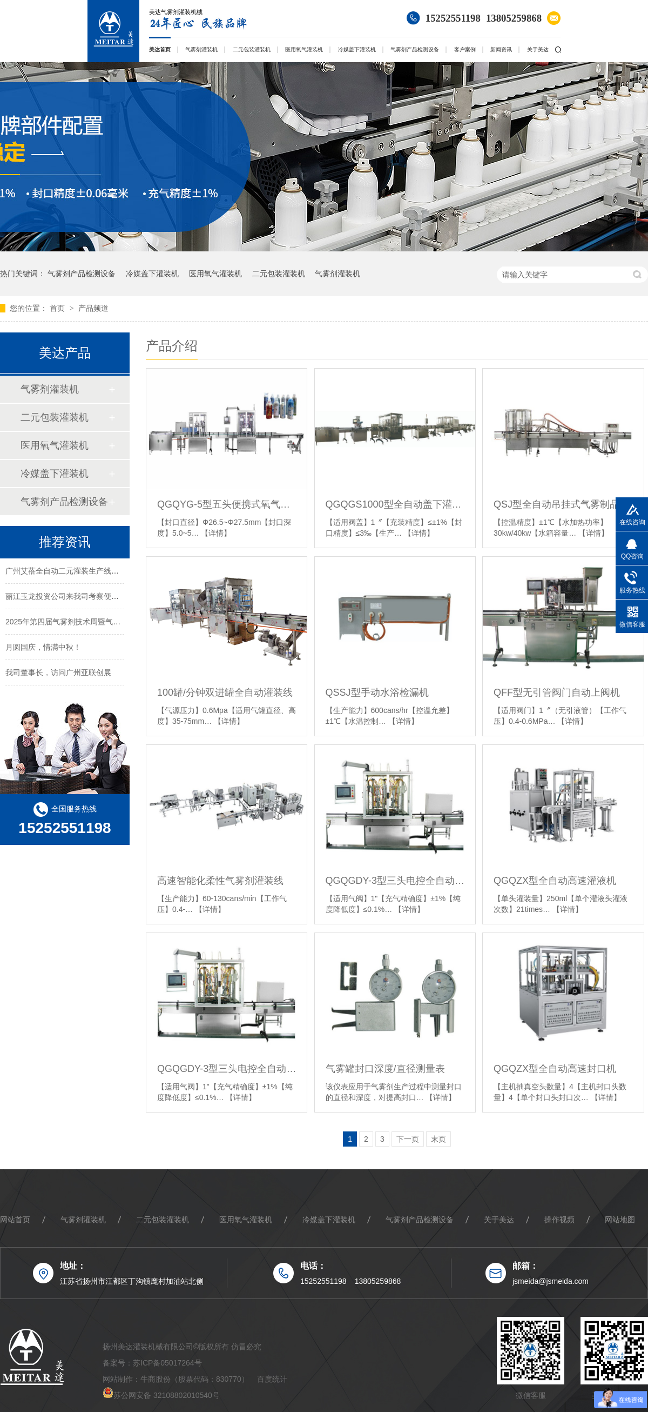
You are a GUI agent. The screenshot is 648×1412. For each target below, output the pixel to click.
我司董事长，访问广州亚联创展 (58, 674)
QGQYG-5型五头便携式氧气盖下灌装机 (226, 504)
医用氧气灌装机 (304, 49)
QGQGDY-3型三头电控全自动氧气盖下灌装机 (226, 1068)
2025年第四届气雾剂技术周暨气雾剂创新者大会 (85, 623)
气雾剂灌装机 (201, 49)
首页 (58, 308)
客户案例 (465, 49)
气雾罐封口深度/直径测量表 (385, 1068)
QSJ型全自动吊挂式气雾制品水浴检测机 (563, 504)
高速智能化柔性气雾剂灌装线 (220, 880)
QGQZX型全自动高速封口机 (555, 1068)
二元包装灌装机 (252, 49)
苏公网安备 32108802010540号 (166, 1395)
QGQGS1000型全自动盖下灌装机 (395, 504)
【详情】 (216, 533)
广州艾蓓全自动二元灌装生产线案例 (65, 572)
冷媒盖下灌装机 (357, 49)
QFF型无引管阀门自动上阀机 (557, 692)
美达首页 (160, 49)
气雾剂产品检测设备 (414, 49)
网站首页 (15, 1219)
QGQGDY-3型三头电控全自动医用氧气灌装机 (395, 880)
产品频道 (93, 308)
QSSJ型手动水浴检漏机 (377, 692)
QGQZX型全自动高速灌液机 (555, 880)
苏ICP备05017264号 (167, 1362)
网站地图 (620, 1219)
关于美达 (538, 49)
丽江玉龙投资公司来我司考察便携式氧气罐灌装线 (88, 598)
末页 (438, 1139)
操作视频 (559, 1219)
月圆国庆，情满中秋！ (43, 648)
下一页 (407, 1139)
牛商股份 (155, 1379)
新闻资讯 (501, 49)
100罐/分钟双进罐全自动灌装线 (225, 692)
